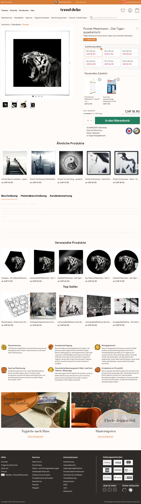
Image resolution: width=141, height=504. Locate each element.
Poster (26, 24)
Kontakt (4, 462)
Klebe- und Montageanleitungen (45, 468)
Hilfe (3, 457)
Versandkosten (69, 465)
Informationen (70, 457)
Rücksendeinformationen (73, 471)
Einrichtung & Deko (59, 18)
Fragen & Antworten (9, 465)
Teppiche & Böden (41, 18)
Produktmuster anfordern (42, 478)
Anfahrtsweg (68, 462)
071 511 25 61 (7, 2)
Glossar (35, 484)
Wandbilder (18, 18)
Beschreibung (9, 195)
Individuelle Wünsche (40, 471)
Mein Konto (37, 462)
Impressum (67, 491)
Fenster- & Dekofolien (78, 18)
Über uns (4, 468)
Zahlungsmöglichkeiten (72, 468)
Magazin (35, 488)
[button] (33, 96)
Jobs (65, 488)
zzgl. (131, 114)
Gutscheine (37, 465)
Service (36, 457)
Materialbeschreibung (34, 195)
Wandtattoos (6, 18)
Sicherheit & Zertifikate (72, 475)
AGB (65, 484)
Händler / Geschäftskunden (14, 475)
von (90, 39)
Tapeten (28, 18)
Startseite (5, 24)
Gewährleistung (69, 478)
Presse (4, 471)
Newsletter (37, 481)
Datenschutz (68, 481)
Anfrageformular (127, 232)
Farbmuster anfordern (41, 475)
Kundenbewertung (61, 195)
